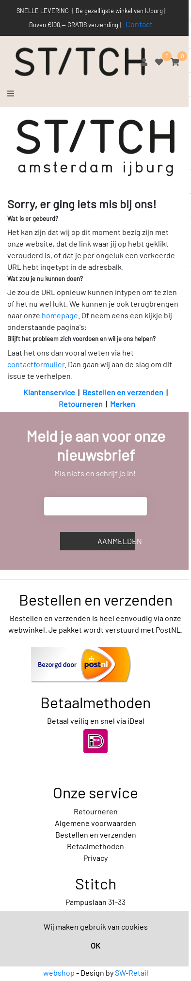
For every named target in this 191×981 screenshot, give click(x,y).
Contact (139, 24)
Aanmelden (116, 540)
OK (95, 945)
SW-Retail (131, 972)
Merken (122, 403)
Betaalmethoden (95, 846)
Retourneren (81, 403)
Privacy (95, 857)
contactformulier (35, 364)
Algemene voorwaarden (95, 822)
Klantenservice (49, 392)
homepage (60, 315)
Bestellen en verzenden (122, 392)
